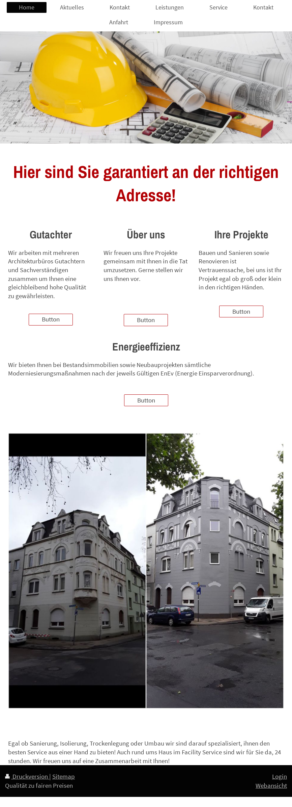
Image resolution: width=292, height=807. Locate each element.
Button (51, 319)
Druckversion (27, 776)
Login (279, 776)
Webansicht (271, 785)
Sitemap (63, 776)
